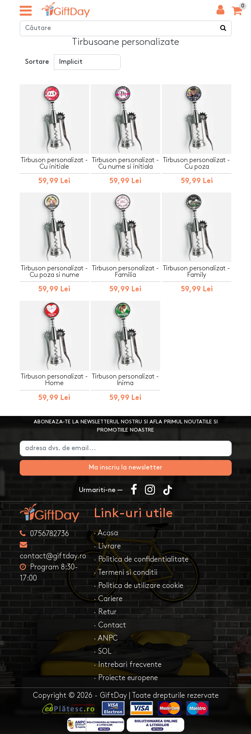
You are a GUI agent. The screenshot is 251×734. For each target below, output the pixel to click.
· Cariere (108, 598)
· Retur (105, 612)
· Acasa (106, 533)
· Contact (110, 625)
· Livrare (107, 546)
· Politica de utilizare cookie (138, 585)
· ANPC (106, 638)
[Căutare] (223, 28)
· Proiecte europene (126, 677)
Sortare (37, 62)
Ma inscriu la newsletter (125, 468)
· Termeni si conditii (125, 572)
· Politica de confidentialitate (141, 559)
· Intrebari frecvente (127, 664)
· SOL (102, 651)
